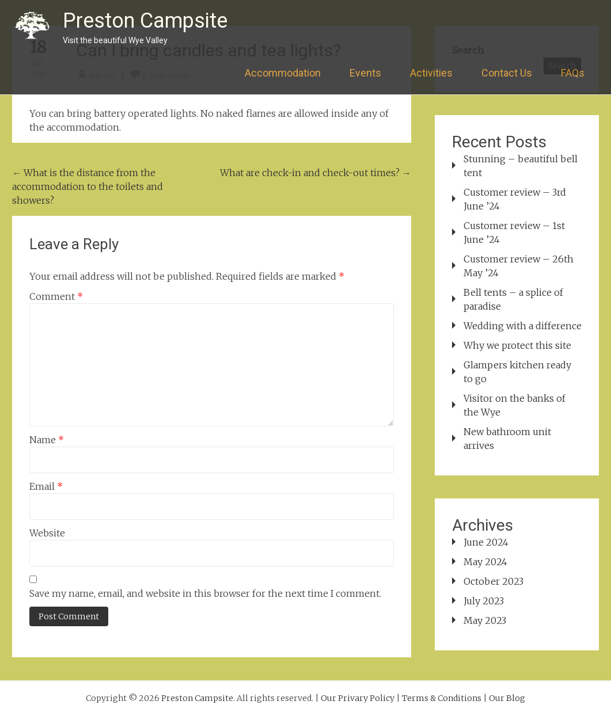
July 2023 (484, 601)
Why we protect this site (517, 345)
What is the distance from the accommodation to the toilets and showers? (87, 186)
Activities (431, 73)
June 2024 (486, 542)
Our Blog (507, 698)
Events (365, 73)
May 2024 (485, 562)
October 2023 (493, 581)
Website (47, 533)
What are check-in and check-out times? (315, 172)
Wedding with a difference (523, 326)
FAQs (573, 73)
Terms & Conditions (441, 698)
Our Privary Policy (357, 698)
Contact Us (506, 73)
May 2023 (485, 620)
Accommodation (283, 73)
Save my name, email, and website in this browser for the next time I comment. (205, 593)
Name (46, 439)
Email (46, 486)
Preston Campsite (145, 21)
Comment (56, 296)
